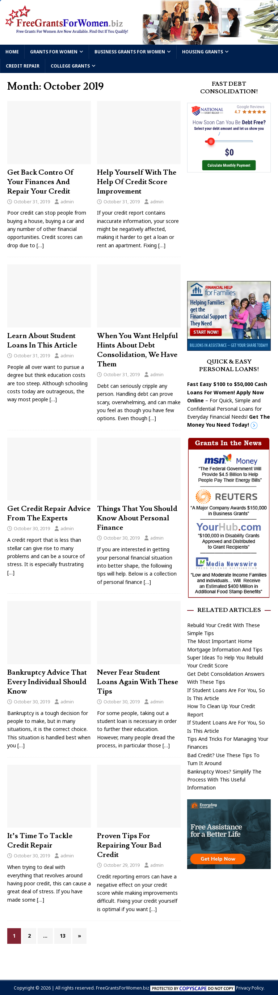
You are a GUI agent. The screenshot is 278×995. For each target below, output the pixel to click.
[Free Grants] (228, 346)
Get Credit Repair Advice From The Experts (48, 513)
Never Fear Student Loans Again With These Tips (137, 682)
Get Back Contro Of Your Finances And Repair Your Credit (40, 182)
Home (12, 52)
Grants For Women (53, 52)
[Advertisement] (232, 225)
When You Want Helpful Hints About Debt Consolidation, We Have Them (137, 350)
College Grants (70, 66)
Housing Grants (202, 52)
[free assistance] (228, 864)
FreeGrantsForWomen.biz (122, 988)
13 (63, 935)
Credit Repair (22, 66)
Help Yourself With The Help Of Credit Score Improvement (136, 182)
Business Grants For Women (129, 52)
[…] (40, 245)
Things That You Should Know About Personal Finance (137, 518)
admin (67, 201)
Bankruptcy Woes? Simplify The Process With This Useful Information (224, 779)
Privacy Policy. (250, 988)
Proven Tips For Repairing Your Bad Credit (129, 845)
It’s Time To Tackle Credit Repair (39, 840)
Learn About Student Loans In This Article (42, 340)
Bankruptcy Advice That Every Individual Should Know (47, 682)
